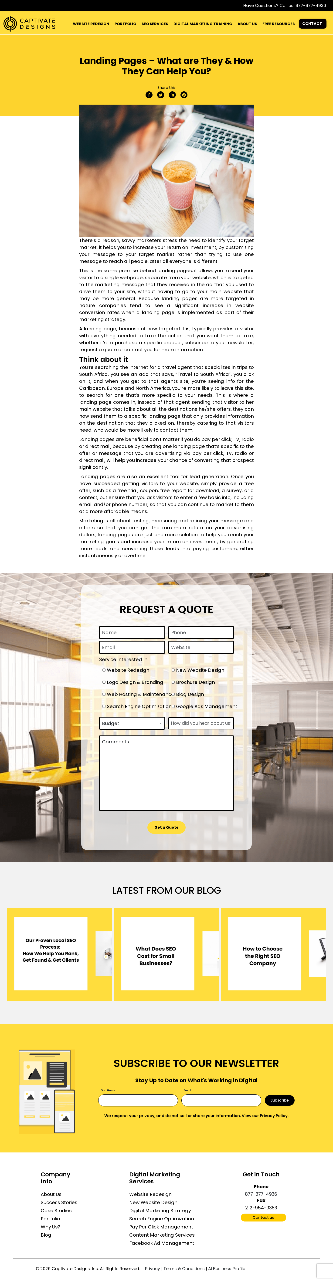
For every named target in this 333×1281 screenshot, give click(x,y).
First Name (108, 1090)
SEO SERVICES (155, 23)
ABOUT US (247, 23)
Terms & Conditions (184, 1268)
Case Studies (56, 1210)
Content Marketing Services (162, 1235)
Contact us (263, 1217)
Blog (46, 1235)
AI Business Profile (226, 1268)
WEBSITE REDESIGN (91, 23)
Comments (166, 773)
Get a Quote (166, 827)
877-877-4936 (311, 5)
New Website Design (153, 1202)
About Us (51, 1194)
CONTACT (312, 23)
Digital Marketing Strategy (160, 1210)
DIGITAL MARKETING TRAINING (202, 23)
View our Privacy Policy (265, 1116)
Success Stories (59, 1202)
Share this (166, 87)
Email (187, 1090)
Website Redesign (150, 1194)
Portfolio (50, 1218)
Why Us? (50, 1227)
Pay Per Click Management (161, 1227)
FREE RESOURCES (278, 23)
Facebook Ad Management (161, 1243)
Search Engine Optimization (161, 1218)
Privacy (152, 1268)
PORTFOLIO (125, 23)
